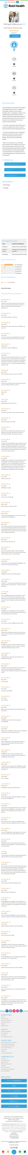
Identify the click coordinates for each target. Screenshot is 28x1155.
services (3, 1153)
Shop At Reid (6, 1040)
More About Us (7, 1056)
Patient (14, 1096)
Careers (3, 1016)
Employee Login (4, 1025)
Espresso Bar (4, 1049)
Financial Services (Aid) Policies (8, 1069)
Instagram (17, 1010)
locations (20, 1153)
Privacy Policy (7, 1116)
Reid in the (14, 1091)
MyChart (25, 1153)
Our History (4, 1035)
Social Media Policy (7, 1118)
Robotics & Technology (6, 1064)
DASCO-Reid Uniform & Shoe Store (9, 1042)
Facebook (7, 1010)
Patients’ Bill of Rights (17, 1131)
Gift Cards (3, 1051)
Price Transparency (5, 1067)
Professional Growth (5, 1022)
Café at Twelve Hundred (6, 1047)
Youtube (14, 1010)
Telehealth (3, 1065)
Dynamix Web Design (14, 1148)
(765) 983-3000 (14, 1137)
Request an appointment (13, 164)
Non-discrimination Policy (17, 1116)
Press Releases (4, 1033)
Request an (14, 1080)
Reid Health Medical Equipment (8, 1044)
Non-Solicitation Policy (18, 1118)
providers (8, 1153)
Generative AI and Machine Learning (14, 1121)
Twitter (10, 1010)
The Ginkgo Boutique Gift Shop (8, 1045)
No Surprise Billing (5, 1071)
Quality (4, 1029)
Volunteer (3, 1024)
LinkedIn (21, 1010)
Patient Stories (4, 1062)
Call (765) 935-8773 (11, 175)
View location (9, 169)
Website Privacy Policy (13, 1119)
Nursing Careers (5, 1018)
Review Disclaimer (6, 288)
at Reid (14, 1101)
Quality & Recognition (6, 1031)
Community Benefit (5, 1060)
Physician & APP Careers (6, 1020)
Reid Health (14, 1106)
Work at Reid (6, 1015)
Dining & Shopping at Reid (6, 1053)
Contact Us (3, 1058)
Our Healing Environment (7, 1036)
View (15, 36)
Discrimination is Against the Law (10, 1124)
